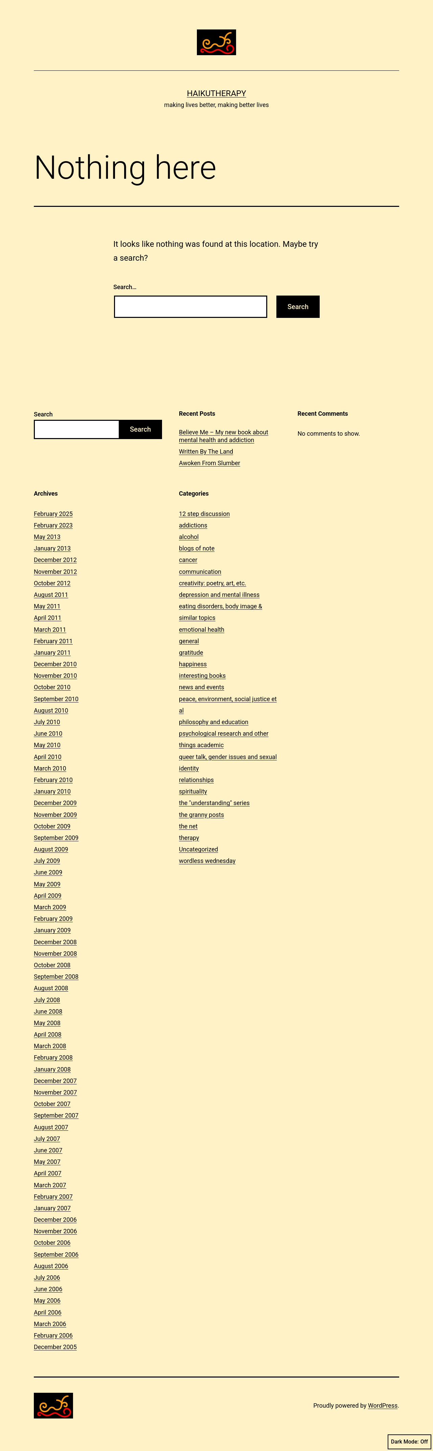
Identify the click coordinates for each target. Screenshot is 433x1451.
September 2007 (56, 1115)
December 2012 (55, 559)
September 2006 (56, 1254)
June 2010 (48, 733)
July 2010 (47, 722)
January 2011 (52, 652)
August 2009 (51, 849)
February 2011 (53, 641)
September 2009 (56, 837)
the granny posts (201, 814)
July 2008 (47, 999)
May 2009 (47, 884)
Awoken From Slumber (209, 463)
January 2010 (52, 791)
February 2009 (53, 918)
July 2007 (47, 1138)
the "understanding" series (214, 802)
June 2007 (48, 1150)
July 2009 (47, 860)
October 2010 (52, 687)
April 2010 (48, 756)
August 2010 (51, 710)
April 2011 (48, 617)
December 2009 (55, 802)
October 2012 (52, 583)
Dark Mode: (409, 1442)
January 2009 (52, 930)
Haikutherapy (216, 93)
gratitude (191, 652)
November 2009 (55, 814)
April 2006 (48, 1312)
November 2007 (55, 1092)
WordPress (382, 1405)
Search (43, 414)
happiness (193, 664)
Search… (125, 286)
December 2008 (55, 942)
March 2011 (50, 629)
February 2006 (53, 1335)
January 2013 (52, 548)
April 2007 (48, 1173)
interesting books (202, 675)
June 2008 (48, 1011)
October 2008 (52, 965)
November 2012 (55, 571)
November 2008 (55, 953)
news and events (201, 687)
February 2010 (53, 779)
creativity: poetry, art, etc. (212, 583)
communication (200, 571)
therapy (189, 837)
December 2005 (55, 1346)
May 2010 (47, 745)
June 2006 (48, 1289)
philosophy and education (213, 722)
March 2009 (50, 907)
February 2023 (53, 525)
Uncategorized (198, 849)
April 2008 (48, 1034)
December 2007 (55, 1080)
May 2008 (47, 1022)
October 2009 (52, 826)
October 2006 (52, 1242)
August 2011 (51, 594)
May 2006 (47, 1300)
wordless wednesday (207, 860)
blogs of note (196, 548)
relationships (196, 779)
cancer (188, 559)
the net (188, 826)
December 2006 (55, 1219)
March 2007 (50, 1185)
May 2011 (47, 606)
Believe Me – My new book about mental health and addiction (223, 436)
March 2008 (50, 1045)
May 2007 (47, 1161)
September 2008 (56, 976)
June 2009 (48, 872)
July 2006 (47, 1277)
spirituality (193, 791)
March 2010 (50, 768)
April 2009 (48, 895)
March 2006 (50, 1323)
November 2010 (55, 675)
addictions (193, 525)
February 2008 (53, 1057)
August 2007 (51, 1127)
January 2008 (52, 1069)
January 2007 (52, 1208)
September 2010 (56, 698)
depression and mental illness (219, 594)
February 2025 (53, 513)
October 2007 (52, 1103)
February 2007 (53, 1196)
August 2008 (51, 988)
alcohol (189, 536)
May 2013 (47, 536)
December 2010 (55, 664)
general (189, 641)
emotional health (201, 629)
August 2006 (51, 1266)
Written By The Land (206, 451)
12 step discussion (204, 513)
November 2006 (55, 1231)
